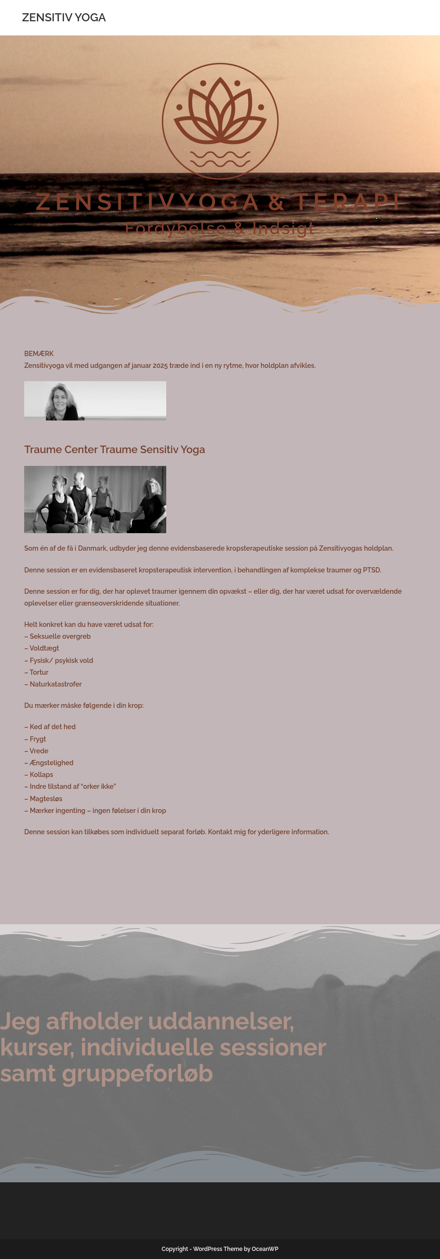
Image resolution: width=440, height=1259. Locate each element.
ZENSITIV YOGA (64, 17)
